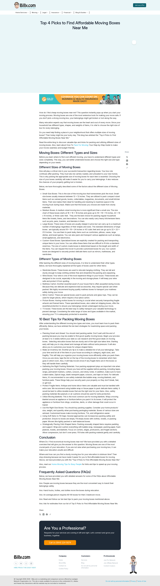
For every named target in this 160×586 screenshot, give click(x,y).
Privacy (133, 581)
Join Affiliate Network (111, 563)
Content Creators (109, 566)
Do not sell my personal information (89, 567)
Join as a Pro (139, 5)
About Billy (62, 563)
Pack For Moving (81, 145)
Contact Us (62, 566)
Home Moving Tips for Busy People (67, 464)
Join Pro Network (109, 560)
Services (84, 560)
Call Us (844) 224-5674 (60, 542)
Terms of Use (141, 581)
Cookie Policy (63, 568)
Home (61, 560)
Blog (82, 563)
